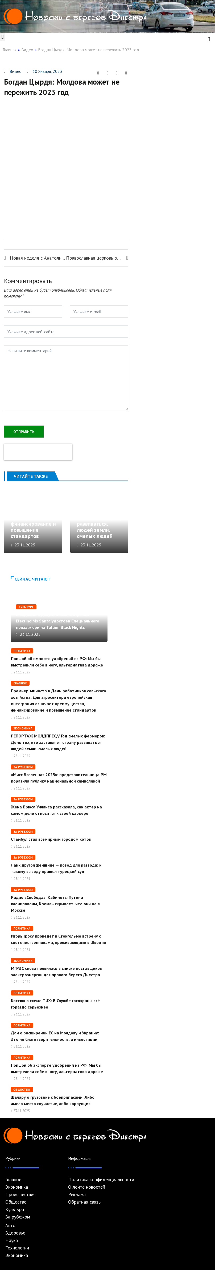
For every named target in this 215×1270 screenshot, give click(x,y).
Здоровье (15, 1233)
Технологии (17, 1248)
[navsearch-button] (209, 38)
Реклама (77, 1194)
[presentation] (38, 452)
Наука (11, 1240)
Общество (21, 1090)
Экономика (23, 728)
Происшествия (20, 1194)
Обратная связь (84, 1202)
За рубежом (23, 767)
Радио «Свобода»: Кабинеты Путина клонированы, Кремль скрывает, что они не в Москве (55, 904)
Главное (20, 683)
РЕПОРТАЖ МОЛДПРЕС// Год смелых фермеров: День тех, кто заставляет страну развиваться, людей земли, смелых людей (99, 514)
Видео (27, 49)
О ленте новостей (86, 1187)
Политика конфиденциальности (101, 1179)
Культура (26, 607)
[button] (2, 37)
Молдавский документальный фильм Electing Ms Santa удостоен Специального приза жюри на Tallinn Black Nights (57, 621)
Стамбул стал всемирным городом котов (51, 839)
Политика (22, 651)
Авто (10, 1225)
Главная (9, 49)
